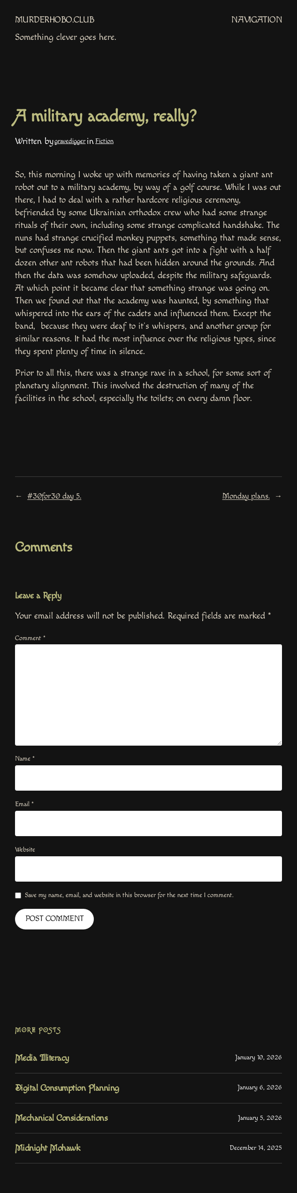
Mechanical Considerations (61, 1118)
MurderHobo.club (54, 20)
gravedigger (69, 141)
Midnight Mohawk (47, 1148)
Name (25, 759)
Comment (30, 638)
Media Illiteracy (42, 1058)
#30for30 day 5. (54, 496)
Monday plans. (246, 496)
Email (24, 804)
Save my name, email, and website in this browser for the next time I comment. (129, 895)
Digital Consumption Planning (67, 1088)
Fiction (104, 141)
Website (25, 849)
